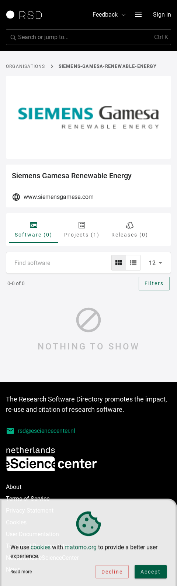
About (13, 486)
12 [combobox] (152, 262)
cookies (41, 547)
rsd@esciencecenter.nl (40, 431)
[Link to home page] (26, 14)
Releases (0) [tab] (129, 229)
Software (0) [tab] (33, 229)
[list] (133, 262)
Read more (21, 572)
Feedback (109, 14)
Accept (150, 572)
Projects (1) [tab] (82, 229)
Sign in (162, 14)
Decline (112, 572)
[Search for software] (88, 37)
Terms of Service (27, 498)
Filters (154, 283)
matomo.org (81, 547)
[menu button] (138, 15)
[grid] (118, 262)
